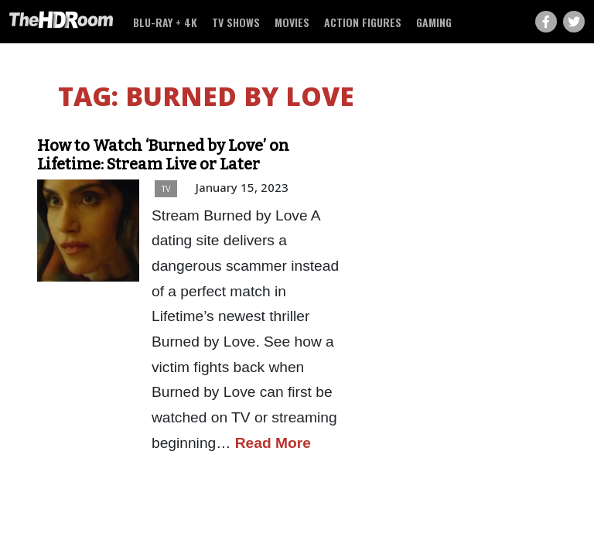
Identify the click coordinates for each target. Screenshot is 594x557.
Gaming (434, 22)
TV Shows (236, 22)
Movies (292, 22)
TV (166, 188)
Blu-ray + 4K (165, 22)
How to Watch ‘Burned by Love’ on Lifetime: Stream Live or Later (163, 154)
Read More (273, 443)
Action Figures (362, 22)
